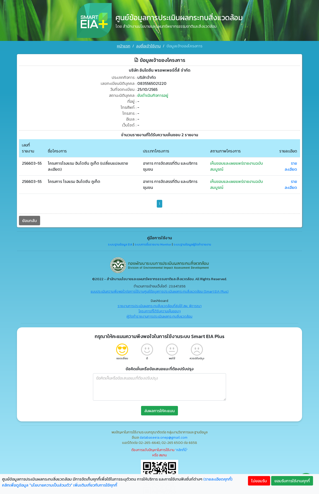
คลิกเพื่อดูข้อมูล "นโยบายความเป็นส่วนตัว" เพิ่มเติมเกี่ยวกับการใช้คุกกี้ (59, 485)
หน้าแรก (123, 46)
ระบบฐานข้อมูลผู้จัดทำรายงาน (192, 244)
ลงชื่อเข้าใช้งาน (148, 46)
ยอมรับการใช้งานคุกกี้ (292, 481)
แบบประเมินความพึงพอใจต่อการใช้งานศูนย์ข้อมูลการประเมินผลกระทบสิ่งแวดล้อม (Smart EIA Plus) (160, 290)
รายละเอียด (291, 165)
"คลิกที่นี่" (181, 449)
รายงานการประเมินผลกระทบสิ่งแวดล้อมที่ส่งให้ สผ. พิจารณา (160, 305)
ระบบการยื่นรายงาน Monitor (153, 244)
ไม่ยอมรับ (259, 481)
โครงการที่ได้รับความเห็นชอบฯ (160, 310)
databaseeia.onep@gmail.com (163, 436)
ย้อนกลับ (29, 220)
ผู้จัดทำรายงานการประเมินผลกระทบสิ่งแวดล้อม (159, 315)
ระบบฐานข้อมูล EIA (120, 244)
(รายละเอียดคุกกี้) (217, 479)
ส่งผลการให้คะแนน (159, 410)
